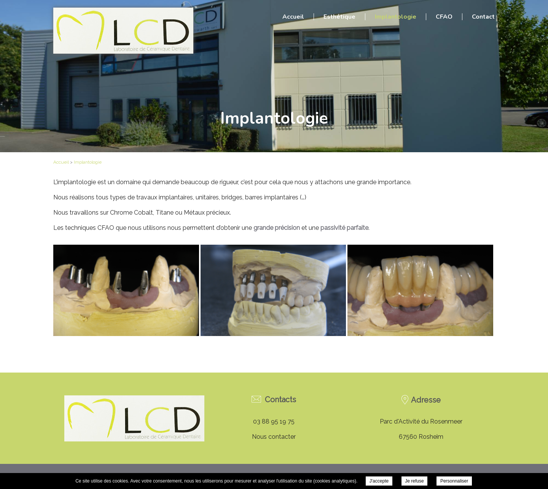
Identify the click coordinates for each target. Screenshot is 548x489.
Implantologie (395, 16)
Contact (483, 16)
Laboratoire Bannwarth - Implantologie (123, 31)
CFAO (444, 16)
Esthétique (339, 16)
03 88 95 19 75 (274, 421)
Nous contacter (274, 436)
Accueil (293, 16)
